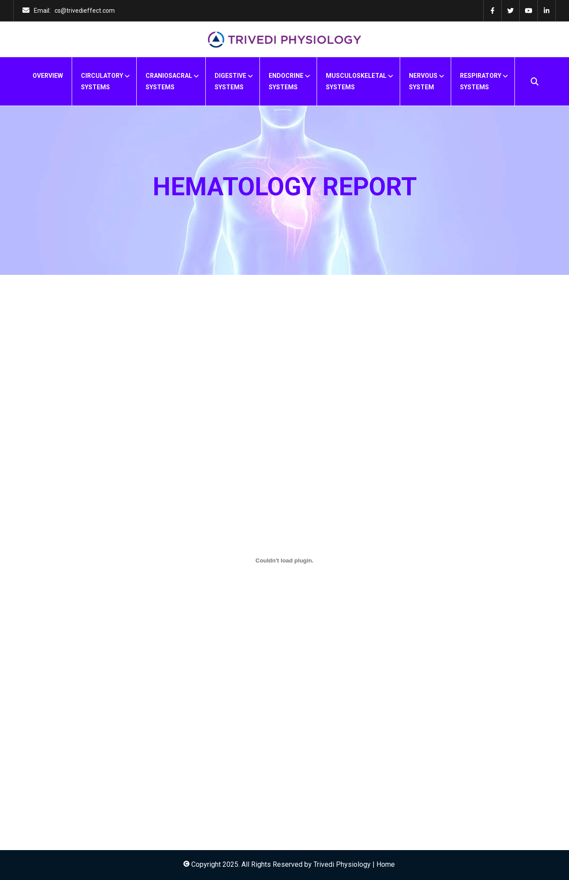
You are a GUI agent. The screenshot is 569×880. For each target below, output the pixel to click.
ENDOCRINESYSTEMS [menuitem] (286, 81)
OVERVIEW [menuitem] (48, 75)
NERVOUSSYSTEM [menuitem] (423, 81)
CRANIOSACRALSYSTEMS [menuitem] (169, 81)
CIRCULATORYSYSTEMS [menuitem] (102, 81)
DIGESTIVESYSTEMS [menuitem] (230, 81)
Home (385, 864)
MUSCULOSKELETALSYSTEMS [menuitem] (356, 81)
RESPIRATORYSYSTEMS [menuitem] (480, 81)
